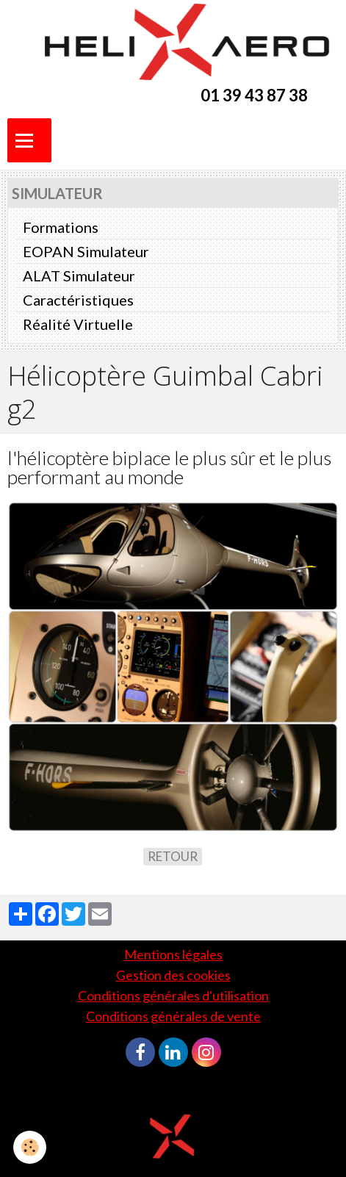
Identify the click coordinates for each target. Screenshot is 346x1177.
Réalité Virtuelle (78, 324)
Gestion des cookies (173, 975)
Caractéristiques (78, 300)
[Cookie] (29, 1147)
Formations (60, 227)
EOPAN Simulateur (86, 251)
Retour (173, 856)
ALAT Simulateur (79, 275)
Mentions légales (173, 954)
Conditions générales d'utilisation (173, 995)
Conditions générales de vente (173, 1016)
